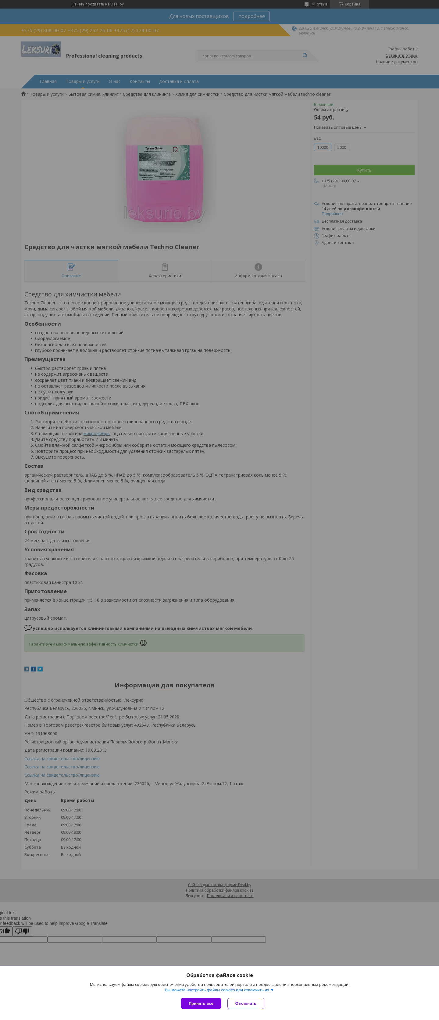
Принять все (201, 1003)
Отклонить (245, 1003)
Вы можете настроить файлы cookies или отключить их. (217, 990)
